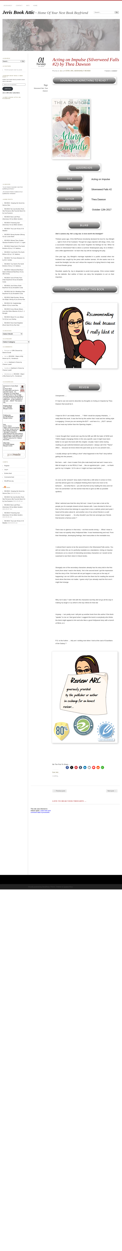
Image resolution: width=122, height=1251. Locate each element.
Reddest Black (7, 405)
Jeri (61, 71)
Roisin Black (8, 389)
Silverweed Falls (39, 88)
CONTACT (19, 5)
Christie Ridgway (9, 444)
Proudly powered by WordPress (39, 887)
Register (6, 465)
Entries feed (8, 473)
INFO (27, 5)
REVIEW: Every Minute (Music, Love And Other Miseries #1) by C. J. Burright (13, 311)
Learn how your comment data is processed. (41, 811)
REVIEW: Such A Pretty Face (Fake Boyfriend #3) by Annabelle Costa (12, 280)
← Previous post (59, 791)
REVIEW (87, 71)
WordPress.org (8, 481)
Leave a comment (111, 71)
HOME (35, 5)
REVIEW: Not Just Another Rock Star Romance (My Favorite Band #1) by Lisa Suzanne (13, 211)
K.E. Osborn (8, 426)
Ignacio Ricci (68, 887)
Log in (6, 469)
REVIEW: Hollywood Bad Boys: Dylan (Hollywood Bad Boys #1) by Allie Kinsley (12, 272)
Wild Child (6, 443)
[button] (67, 767)
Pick (4, 424)
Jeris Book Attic (18, 12)
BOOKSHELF (8, 5)
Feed (8, 487)
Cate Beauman (9, 416)
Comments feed (9, 477)
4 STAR (67, 71)
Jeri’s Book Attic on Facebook (11, 98)
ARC (72, 71)
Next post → (112, 791)
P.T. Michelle (8, 407)
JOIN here (8, 89)
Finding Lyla (7, 415)
